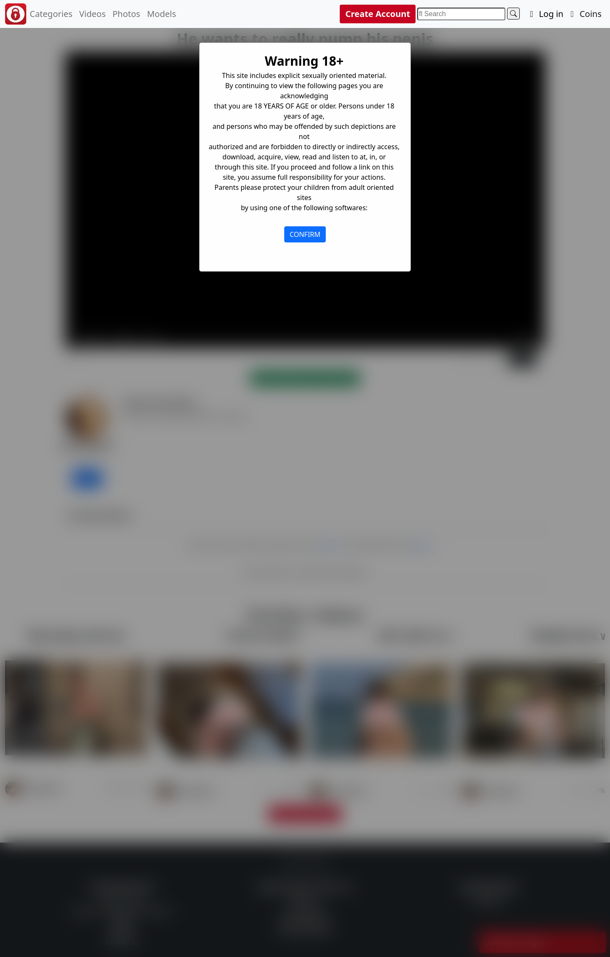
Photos (126, 13)
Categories (51, 13)
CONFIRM (305, 234)
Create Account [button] (377, 13)
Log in (544, 13)
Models (161, 13)
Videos (92, 13)
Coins (584, 13)
